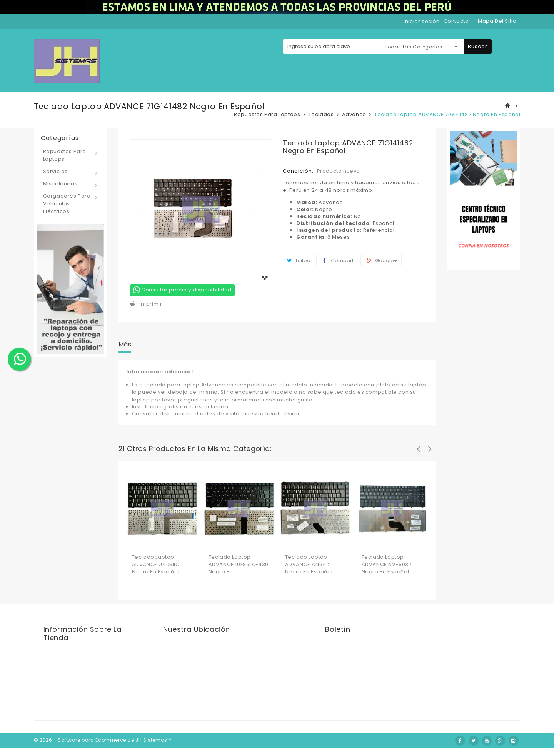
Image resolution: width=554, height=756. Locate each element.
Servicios (55, 171)
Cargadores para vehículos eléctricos (67, 203)
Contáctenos (281, 732)
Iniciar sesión (421, 21)
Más (125, 344)
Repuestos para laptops (64, 155)
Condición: (298, 171)
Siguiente (430, 448)
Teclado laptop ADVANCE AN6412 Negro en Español (309, 564)
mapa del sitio (497, 21)
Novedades (242, 732)
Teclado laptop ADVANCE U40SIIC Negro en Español (156, 564)
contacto (456, 21)
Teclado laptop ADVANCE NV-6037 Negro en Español (387, 564)
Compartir (340, 260)
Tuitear (299, 260)
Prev (418, 448)
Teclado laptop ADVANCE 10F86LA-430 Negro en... (239, 564)
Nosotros (316, 731)
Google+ (382, 260)
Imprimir (151, 304)
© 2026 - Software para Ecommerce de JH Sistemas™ (102, 748)
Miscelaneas (60, 183)
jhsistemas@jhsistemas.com (89, 688)
